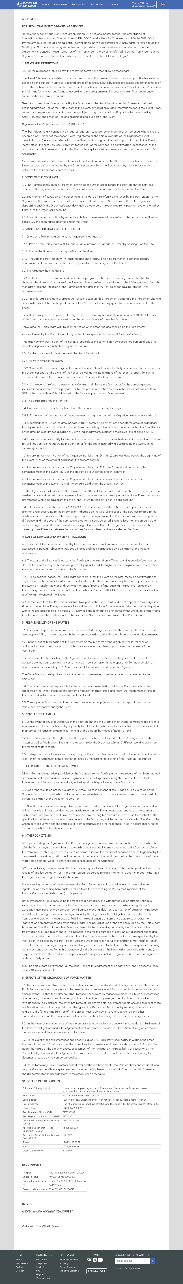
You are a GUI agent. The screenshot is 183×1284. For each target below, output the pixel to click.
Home (19, 1254)
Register (40, 1274)
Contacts (114, 4)
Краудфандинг (96, 1271)
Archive (19, 1266)
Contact (20, 1270)
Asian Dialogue (67, 1266)
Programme (60, 4)
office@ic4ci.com (132, 1268)
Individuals (41, 1259)
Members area (43, 1278)
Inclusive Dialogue (69, 1270)
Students (40, 1266)
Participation (78, 4)
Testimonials (22, 1263)
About (45, 4)
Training (64, 1263)
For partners (97, 4)
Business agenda (69, 1259)
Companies (41, 1263)
